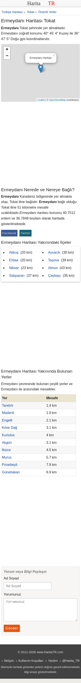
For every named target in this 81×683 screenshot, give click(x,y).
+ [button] (7, 50)
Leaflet (41, 100)
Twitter (25, 233)
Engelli (7, 420)
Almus (53, 268)
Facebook (9, 233)
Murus (6, 457)
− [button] (7, 56)
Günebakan (11, 472)
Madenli (8, 413)
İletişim (9, 665)
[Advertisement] (40, 144)
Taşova (53, 260)
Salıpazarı (17, 275)
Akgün (7, 442)
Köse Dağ (9, 427)
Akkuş (14, 252)
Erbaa (13, 260)
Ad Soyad (11, 578)
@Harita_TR (70, 665)
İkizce (6, 450)
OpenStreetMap (57, 100)
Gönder (11, 632)
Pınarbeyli (9, 464)
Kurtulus (8, 435)
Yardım (53, 665)
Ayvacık (54, 252)
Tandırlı (7, 405)
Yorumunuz (12, 594)
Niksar (14, 268)
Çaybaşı (54, 275)
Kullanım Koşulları (30, 665)
